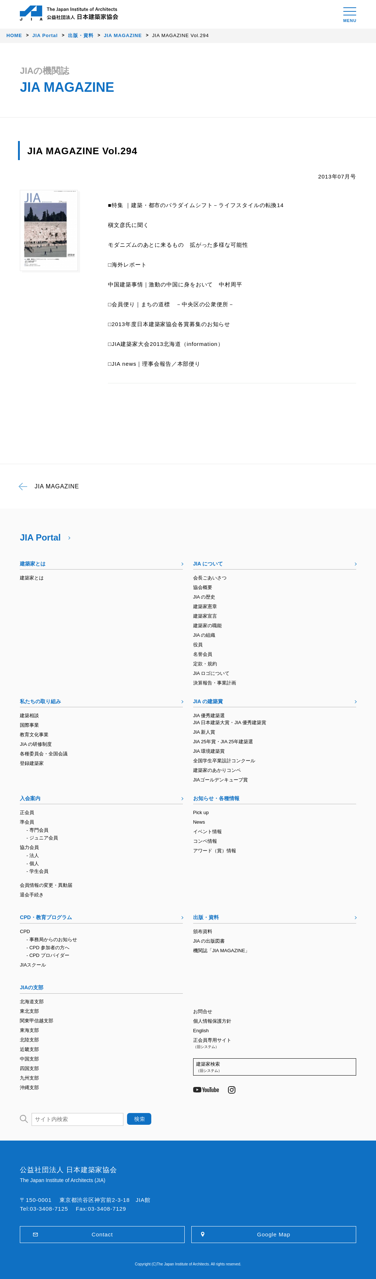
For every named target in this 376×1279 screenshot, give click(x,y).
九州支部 (29, 1078)
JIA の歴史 (204, 597)
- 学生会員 (37, 871)
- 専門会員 (37, 830)
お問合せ (202, 1011)
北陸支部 (29, 1040)
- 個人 (32, 863)
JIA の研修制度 (36, 744)
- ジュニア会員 (42, 838)
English (201, 1030)
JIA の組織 (204, 635)
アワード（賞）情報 (214, 850)
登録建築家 (32, 763)
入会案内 (30, 798)
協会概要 (202, 587)
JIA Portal (40, 537)
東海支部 (29, 1030)
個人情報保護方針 (212, 1021)
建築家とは (33, 564)
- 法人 (32, 855)
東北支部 (29, 1011)
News (199, 822)
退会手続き (32, 894)
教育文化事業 (34, 734)
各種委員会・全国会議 (44, 753)
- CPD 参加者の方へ (47, 947)
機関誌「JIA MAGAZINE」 (221, 950)
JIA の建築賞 (208, 701)
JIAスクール (33, 965)
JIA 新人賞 (204, 732)
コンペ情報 (205, 841)
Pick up (201, 812)
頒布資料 (202, 931)
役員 (198, 644)
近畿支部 (29, 1049)
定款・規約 (205, 663)
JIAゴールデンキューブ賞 (220, 780)
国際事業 (29, 725)
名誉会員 (202, 654)
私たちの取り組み (40, 701)
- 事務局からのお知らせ (51, 939)
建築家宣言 (205, 616)
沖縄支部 (29, 1087)
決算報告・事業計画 (214, 683)
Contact (102, 1234)
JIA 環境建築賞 (209, 751)
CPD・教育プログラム (46, 917)
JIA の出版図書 (209, 941)
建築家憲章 (205, 606)
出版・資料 (206, 917)
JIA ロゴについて (211, 673)
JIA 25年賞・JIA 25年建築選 (223, 741)
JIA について (208, 564)
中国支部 (29, 1059)
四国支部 (29, 1068)
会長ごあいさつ (210, 578)
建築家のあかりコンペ (217, 770)
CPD (25, 931)
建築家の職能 (207, 625)
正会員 (27, 812)
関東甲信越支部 (36, 1020)
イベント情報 (207, 831)
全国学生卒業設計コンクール (224, 760)
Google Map (273, 1234)
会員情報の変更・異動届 (46, 885)
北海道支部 (32, 1001)
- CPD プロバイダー (47, 955)
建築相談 (29, 715)
